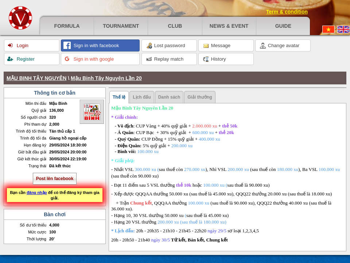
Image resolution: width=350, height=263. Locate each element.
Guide (283, 26)
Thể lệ (119, 97)
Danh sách (169, 97)
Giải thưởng (199, 97)
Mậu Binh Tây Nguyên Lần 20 (106, 78)
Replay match (164, 59)
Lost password (165, 46)
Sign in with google (93, 59)
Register (25, 59)
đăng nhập (37, 192)
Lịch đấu (142, 97)
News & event (229, 26)
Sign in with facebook (95, 45)
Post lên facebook (55, 178)
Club (175, 26)
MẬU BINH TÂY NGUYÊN (36, 78)
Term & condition (287, 12)
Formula (67, 26)
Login (21, 45)
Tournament (121, 26)
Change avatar (279, 46)
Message (216, 46)
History (214, 59)
